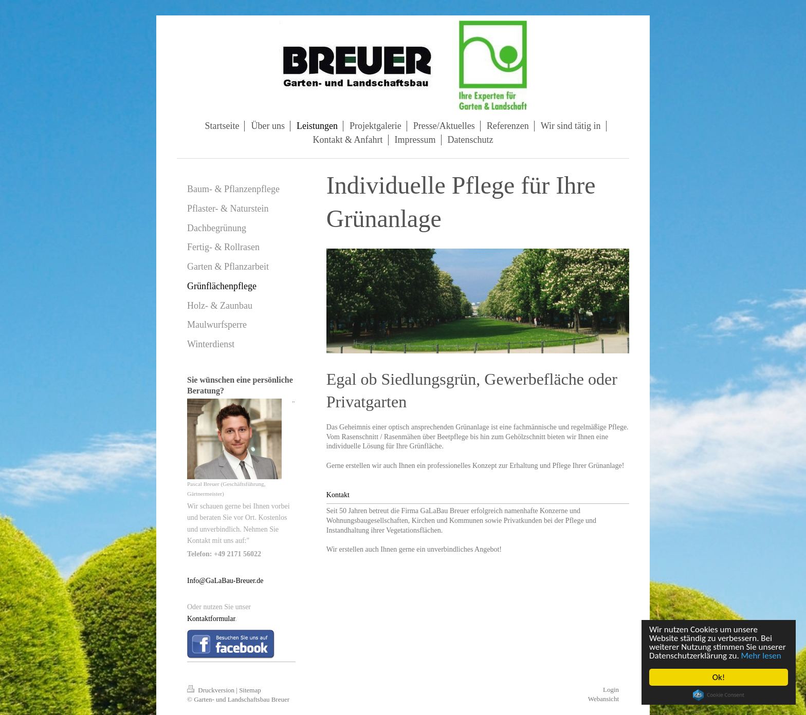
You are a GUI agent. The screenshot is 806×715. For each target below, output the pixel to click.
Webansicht (603, 699)
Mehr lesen (761, 655)
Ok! (718, 677)
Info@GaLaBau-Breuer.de (225, 581)
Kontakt (338, 495)
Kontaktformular (211, 619)
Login (611, 689)
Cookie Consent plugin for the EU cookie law (718, 695)
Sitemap (250, 690)
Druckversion (211, 690)
